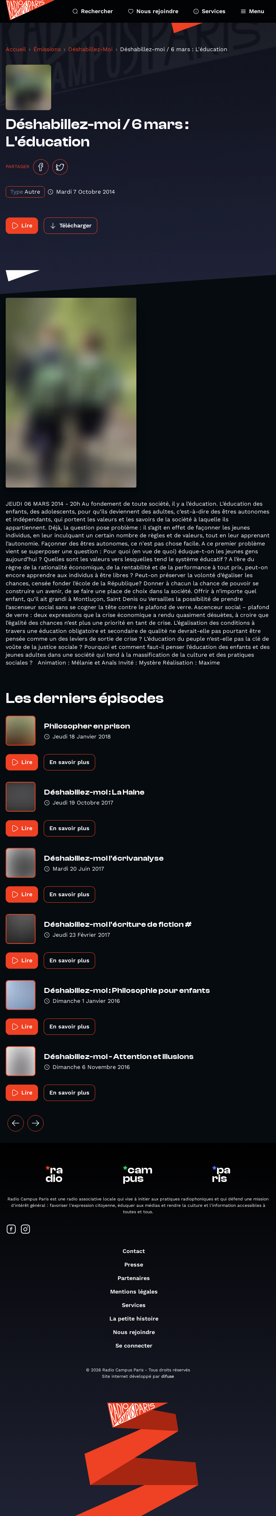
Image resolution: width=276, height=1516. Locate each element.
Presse (137, 1264)
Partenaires (137, 1278)
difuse (167, 1376)
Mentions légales (137, 1291)
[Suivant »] (35, 1123)
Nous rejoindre (153, 11)
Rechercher (92, 11)
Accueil (16, 49)
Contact (137, 1251)
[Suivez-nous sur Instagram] (25, 1230)
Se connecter (137, 1345)
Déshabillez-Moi (90, 49)
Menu (252, 11)
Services (209, 11)
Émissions (47, 49)
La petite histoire (137, 1318)
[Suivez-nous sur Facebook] (11, 1230)
